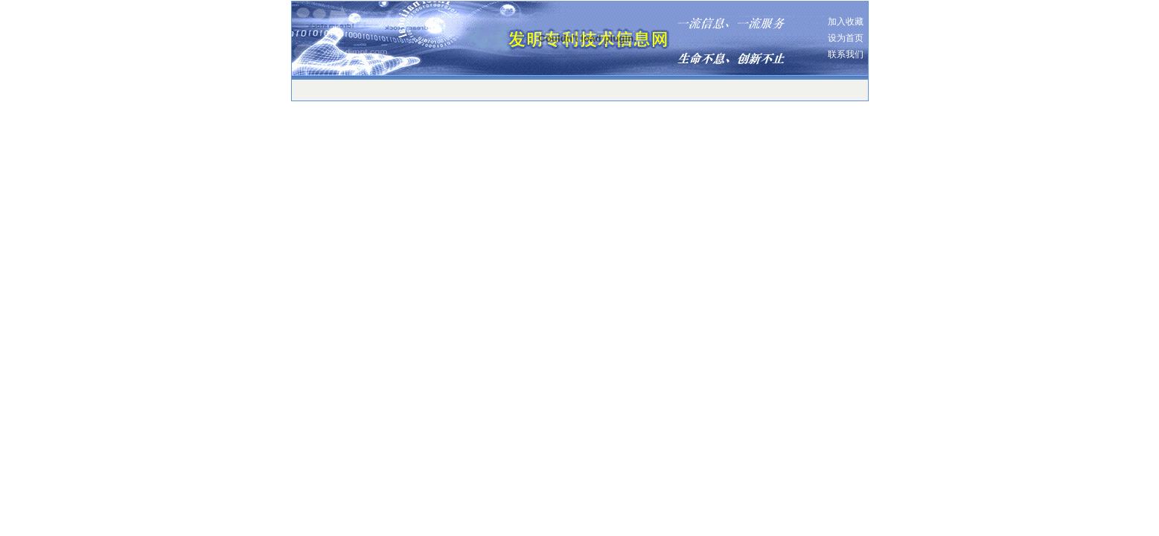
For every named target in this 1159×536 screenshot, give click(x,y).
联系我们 (845, 54)
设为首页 (845, 38)
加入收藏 (845, 21)
